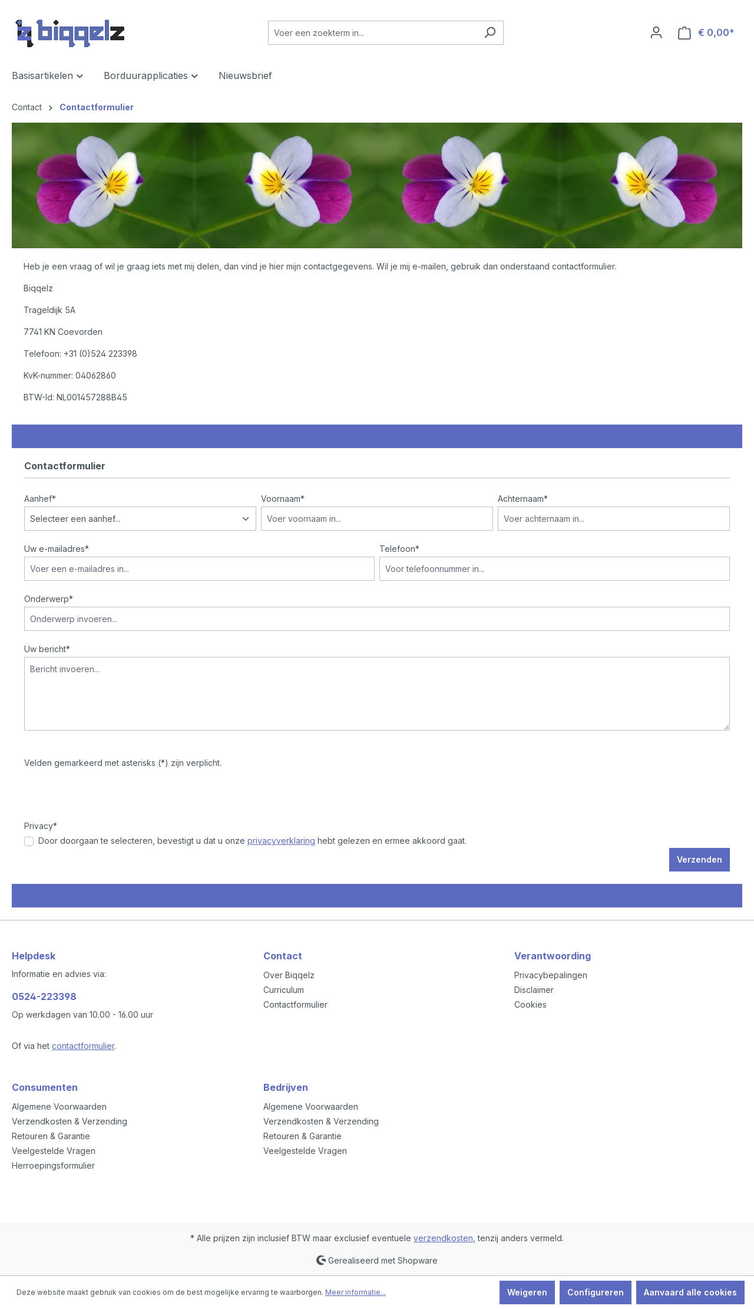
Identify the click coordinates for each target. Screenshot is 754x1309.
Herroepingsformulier (53, 1165)
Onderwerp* (48, 599)
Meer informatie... (355, 1292)
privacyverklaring (281, 841)
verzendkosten (443, 1238)
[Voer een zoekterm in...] (372, 33)
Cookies (530, 1004)
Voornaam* (283, 499)
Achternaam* (523, 499)
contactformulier (83, 1046)
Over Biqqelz (289, 975)
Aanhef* (40, 499)
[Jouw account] (656, 32)
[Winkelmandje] (706, 33)
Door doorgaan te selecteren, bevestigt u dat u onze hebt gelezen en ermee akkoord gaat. (252, 841)
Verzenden (699, 859)
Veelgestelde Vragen (53, 1151)
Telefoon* (399, 549)
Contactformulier (295, 1004)
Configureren (595, 1292)
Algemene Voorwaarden (59, 1106)
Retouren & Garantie (51, 1136)
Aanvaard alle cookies (690, 1292)
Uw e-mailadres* (56, 549)
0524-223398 (44, 996)
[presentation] (113, 797)
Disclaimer (534, 990)
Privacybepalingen (550, 975)
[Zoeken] (490, 33)
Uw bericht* (47, 649)
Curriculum (283, 990)
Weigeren (527, 1292)
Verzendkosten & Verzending (69, 1121)
